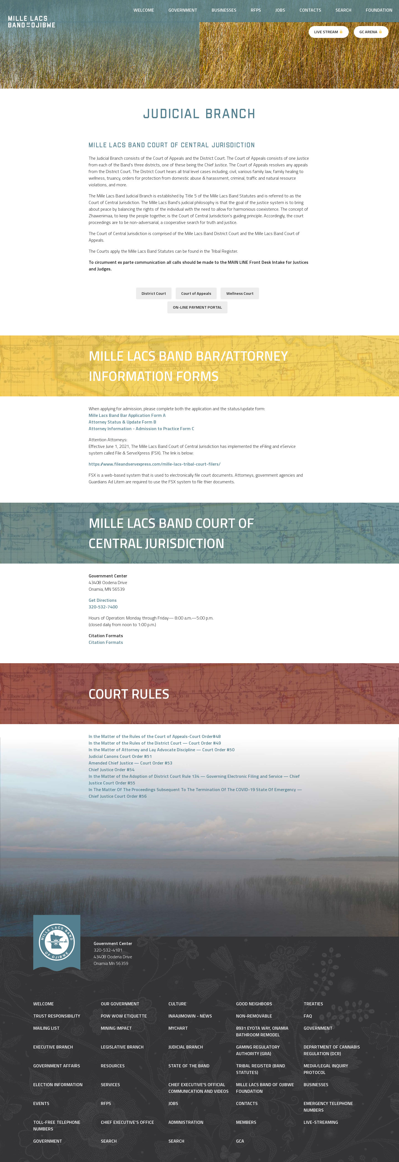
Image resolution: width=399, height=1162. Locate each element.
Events (41, 1103)
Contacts (310, 10)
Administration (185, 1122)
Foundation (379, 10)
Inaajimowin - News (190, 1016)
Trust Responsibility (56, 1016)
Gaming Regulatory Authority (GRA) (258, 1050)
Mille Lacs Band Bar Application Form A (127, 415)
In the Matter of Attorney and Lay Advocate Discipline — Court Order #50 (161, 749)
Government (182, 10)
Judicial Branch (185, 1047)
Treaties (313, 1003)
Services (110, 1084)
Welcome (144, 10)
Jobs (280, 10)
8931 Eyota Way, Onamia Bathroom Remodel (262, 1031)
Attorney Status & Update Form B (122, 422)
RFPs (256, 10)
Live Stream (328, 32)
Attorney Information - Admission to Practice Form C (141, 428)
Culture (177, 1003)
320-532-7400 (103, 606)
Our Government (120, 1003)
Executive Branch (53, 1047)
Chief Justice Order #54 (111, 769)
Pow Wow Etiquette (124, 1016)
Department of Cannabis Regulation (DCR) (332, 1050)
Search (343, 10)
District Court (154, 293)
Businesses (224, 10)
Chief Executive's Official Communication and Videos (198, 1087)
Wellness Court (240, 293)
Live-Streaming (321, 1122)
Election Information (58, 1084)
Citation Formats (106, 642)
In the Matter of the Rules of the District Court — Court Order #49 (155, 743)
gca (240, 1141)
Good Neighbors (254, 1003)
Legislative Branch (122, 1047)
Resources (113, 1065)
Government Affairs (56, 1065)
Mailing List (46, 1028)
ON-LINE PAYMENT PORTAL (197, 307)
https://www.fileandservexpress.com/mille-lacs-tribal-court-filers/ (155, 464)
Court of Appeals (196, 293)
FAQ (308, 1016)
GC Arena (371, 32)
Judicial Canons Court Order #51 (120, 756)
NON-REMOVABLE (254, 1016)
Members (246, 1122)
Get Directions (103, 600)
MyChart (178, 1028)
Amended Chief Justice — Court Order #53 (130, 763)
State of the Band (188, 1065)
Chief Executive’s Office (127, 1122)
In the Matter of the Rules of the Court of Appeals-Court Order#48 (155, 736)
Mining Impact (116, 1028)
